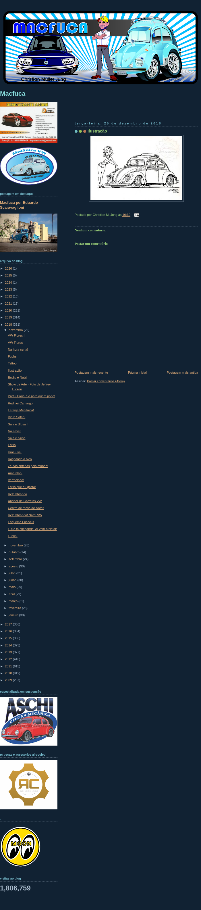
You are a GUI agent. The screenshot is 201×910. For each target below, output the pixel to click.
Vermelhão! (16, 480)
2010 (9, 673)
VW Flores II (17, 335)
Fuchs (12, 356)
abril (12, 594)
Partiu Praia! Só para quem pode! (31, 396)
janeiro (14, 615)
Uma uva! (15, 452)
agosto (14, 566)
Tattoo (12, 363)
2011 (9, 666)
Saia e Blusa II (18, 424)
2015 (9, 638)
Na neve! (14, 431)
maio (12, 587)
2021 (9, 303)
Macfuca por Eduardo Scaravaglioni (19, 205)
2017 (9, 624)
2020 (9, 310)
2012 (9, 659)
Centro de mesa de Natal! (26, 508)
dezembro (16, 330)
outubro (14, 552)
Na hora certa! (18, 349)
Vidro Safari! (17, 417)
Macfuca (12, 93)
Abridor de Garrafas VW (25, 501)
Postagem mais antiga (182, 372)
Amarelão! (15, 473)
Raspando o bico (20, 459)
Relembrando (17, 494)
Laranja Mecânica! (21, 410)
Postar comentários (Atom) (106, 381)
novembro (16, 545)
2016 (9, 631)
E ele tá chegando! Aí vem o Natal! (32, 529)
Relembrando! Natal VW (25, 515)
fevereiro (15, 608)
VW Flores (15, 342)
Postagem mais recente (91, 372)
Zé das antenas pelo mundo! (28, 466)
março (13, 601)
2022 (9, 296)
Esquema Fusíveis (21, 522)
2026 (9, 268)
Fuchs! (13, 536)
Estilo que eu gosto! (22, 487)
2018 (9, 324)
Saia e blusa (17, 438)
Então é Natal (17, 377)
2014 (9, 645)
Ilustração (97, 131)
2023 (9, 289)
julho (12, 573)
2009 (9, 680)
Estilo (12, 445)
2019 (9, 317)
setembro (16, 559)
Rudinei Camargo (20, 403)
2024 (9, 282)
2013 (9, 652)
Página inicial (137, 372)
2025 (9, 275)
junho (13, 580)
